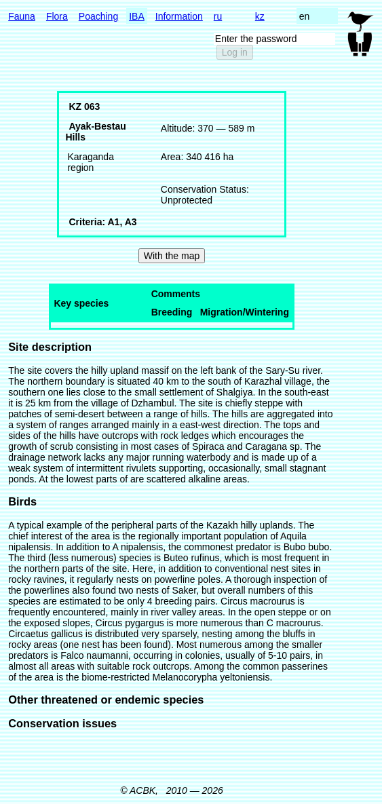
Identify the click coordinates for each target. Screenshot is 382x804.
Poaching (98, 16)
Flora (57, 16)
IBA (137, 16)
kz (260, 16)
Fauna (21, 16)
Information (179, 16)
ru (218, 16)
